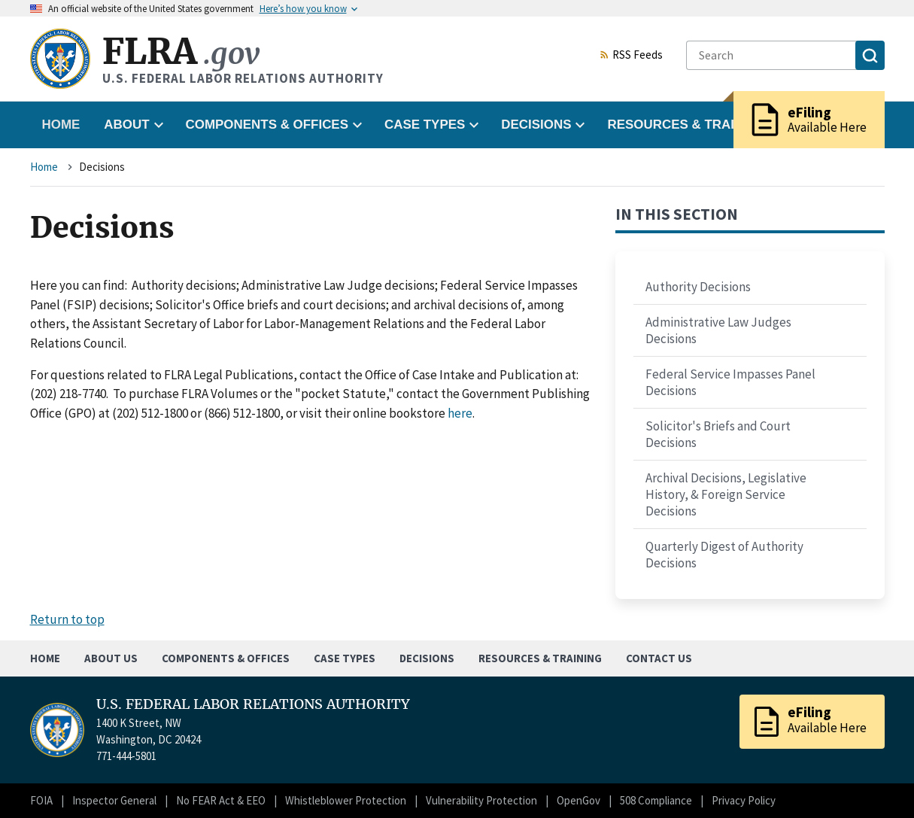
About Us (111, 658)
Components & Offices (226, 658)
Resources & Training (540, 658)
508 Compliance (656, 800)
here (460, 413)
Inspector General (114, 800)
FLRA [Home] (181, 51)
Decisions (426, 658)
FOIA (41, 800)
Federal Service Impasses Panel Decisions (730, 382)
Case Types (344, 658)
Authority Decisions (698, 286)
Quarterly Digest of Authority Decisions (724, 554)
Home (61, 124)
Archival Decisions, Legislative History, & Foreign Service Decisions (725, 494)
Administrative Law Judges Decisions (718, 330)
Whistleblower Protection (345, 800)
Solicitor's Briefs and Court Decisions (718, 434)
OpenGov (578, 800)
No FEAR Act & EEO (221, 800)
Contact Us (659, 658)
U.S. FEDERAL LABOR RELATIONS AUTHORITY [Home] (253, 704)
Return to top (67, 619)
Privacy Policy (744, 800)
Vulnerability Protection (481, 800)
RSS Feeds (631, 56)
